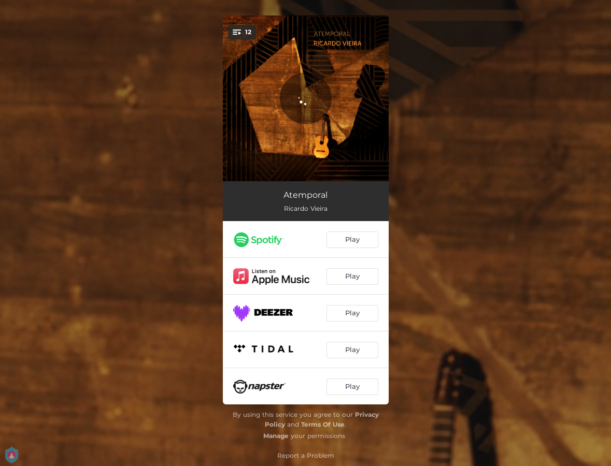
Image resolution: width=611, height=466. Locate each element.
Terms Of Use (323, 424)
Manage (276, 436)
